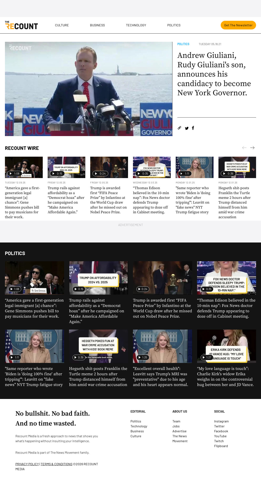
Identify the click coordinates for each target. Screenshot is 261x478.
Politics (173, 25)
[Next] (244, 148)
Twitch (219, 441)
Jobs (176, 426)
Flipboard (221, 446)
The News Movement (64, 452)
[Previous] (252, 148)
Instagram (221, 421)
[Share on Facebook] (193, 129)
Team (176, 421)
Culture (62, 25)
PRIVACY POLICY (27, 464)
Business (97, 25)
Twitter (219, 426)
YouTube (220, 436)
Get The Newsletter (238, 25)
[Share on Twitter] (187, 129)
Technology (136, 25)
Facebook (221, 431)
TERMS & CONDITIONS (56, 464)
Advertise (179, 431)
